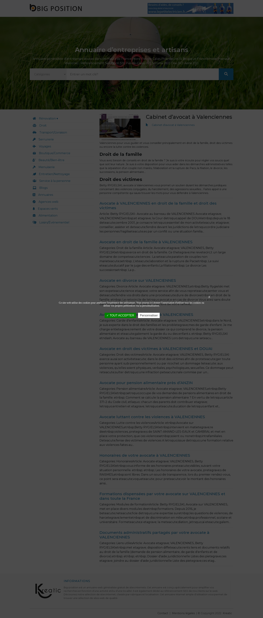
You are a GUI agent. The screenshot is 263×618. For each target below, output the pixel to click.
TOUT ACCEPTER (120, 315)
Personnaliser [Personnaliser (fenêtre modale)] (149, 315)
